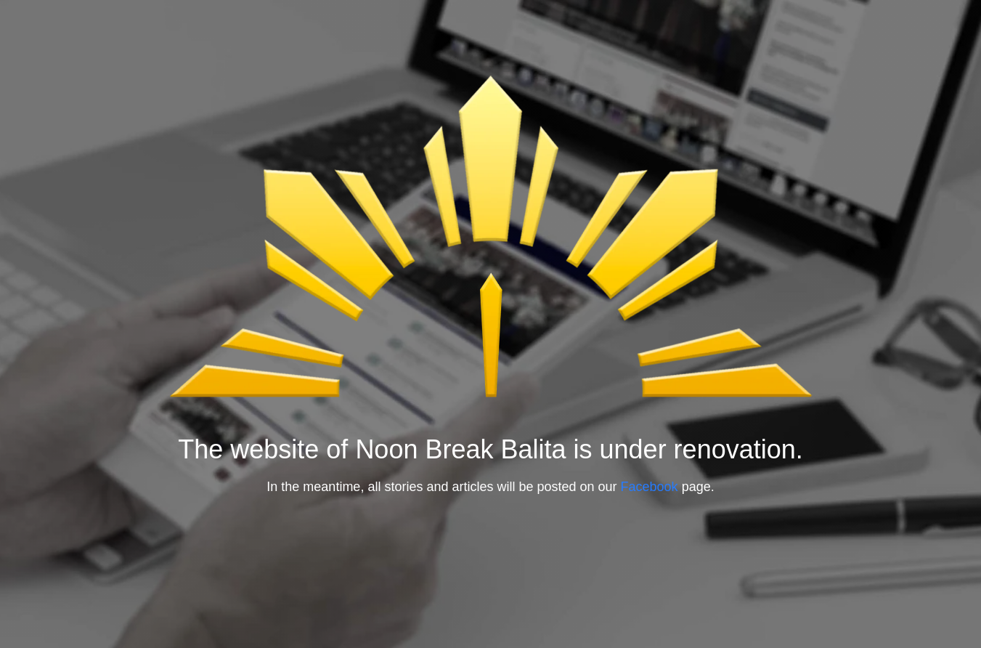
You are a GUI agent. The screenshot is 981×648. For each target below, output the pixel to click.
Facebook (651, 486)
